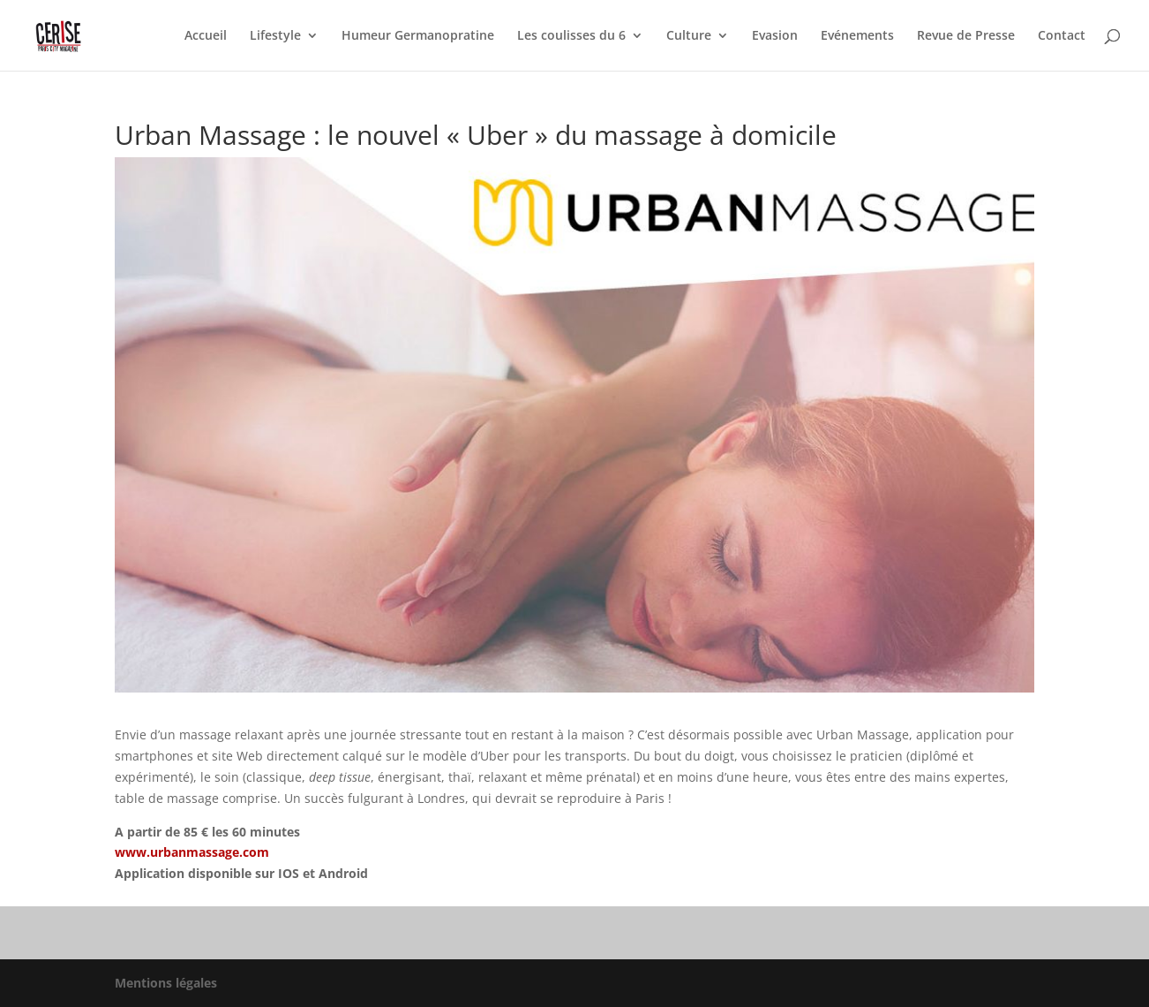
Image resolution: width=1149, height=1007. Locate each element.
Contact (1061, 36)
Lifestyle (275, 36)
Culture (688, 36)
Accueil (205, 36)
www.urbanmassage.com (192, 852)
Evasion (775, 36)
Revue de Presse (966, 36)
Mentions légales (166, 982)
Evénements (857, 36)
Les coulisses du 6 (571, 36)
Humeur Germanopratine (418, 36)
